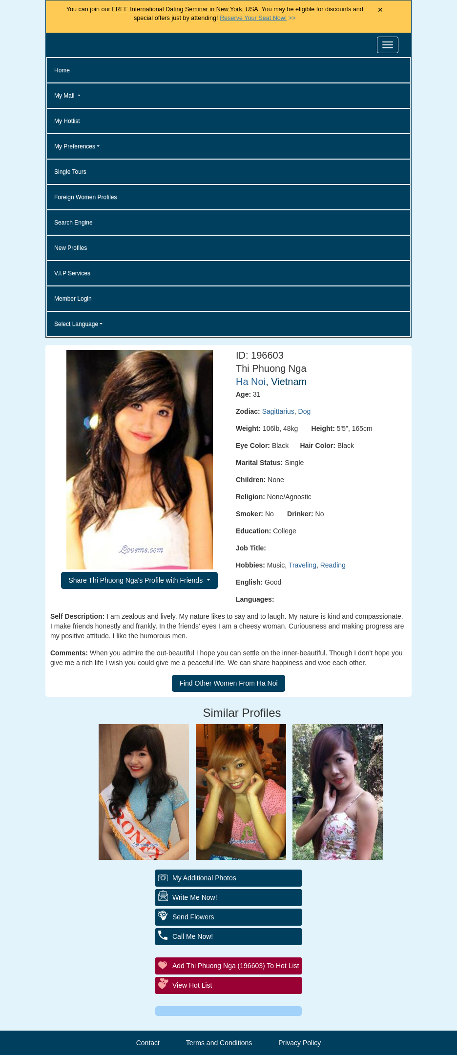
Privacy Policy (299, 1043)
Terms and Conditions (219, 1043)
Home (62, 70)
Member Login (73, 298)
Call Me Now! (192, 936)
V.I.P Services (72, 273)
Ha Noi (251, 381)
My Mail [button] (65, 95)
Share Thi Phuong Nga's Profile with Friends (136, 580)
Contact (148, 1043)
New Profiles (70, 247)
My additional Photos (204, 878)
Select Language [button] (76, 324)
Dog (304, 411)
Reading (333, 565)
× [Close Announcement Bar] (380, 10)
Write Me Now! (194, 897)
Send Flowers (193, 917)
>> (257, 18)
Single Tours (70, 171)
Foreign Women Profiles (85, 197)
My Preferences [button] (74, 146)
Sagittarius (278, 411)
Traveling (302, 565)
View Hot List (192, 985)
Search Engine (73, 222)
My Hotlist (67, 121)
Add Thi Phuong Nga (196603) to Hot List (235, 966)
